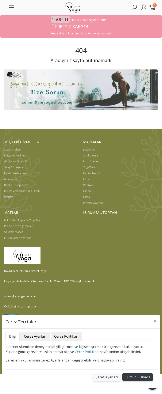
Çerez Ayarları (107, 377)
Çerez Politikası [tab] (66, 336)
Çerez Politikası (87, 351)
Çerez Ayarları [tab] (35, 336)
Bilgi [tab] (12, 336)
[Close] (155, 321)
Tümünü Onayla (137, 377)
